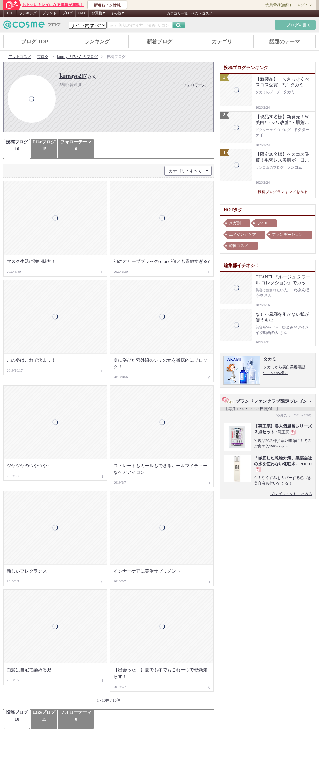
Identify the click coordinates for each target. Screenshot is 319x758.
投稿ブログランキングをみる (285, 192)
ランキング (28, 13)
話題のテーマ (284, 41)
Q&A (82, 13)
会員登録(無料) (278, 5)
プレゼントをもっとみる (291, 494)
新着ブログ (159, 41)
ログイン (305, 5)
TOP (9, 13)
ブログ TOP (34, 41)
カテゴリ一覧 (177, 13)
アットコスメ (19, 56)
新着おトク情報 (107, 5)
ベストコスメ (201, 13)
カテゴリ (222, 41)
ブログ (67, 13)
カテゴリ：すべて (185, 171)
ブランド (49, 13)
